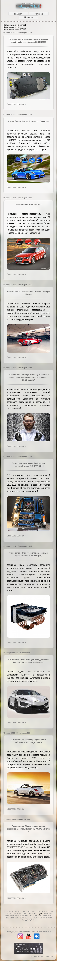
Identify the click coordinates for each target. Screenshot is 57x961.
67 (18, 918)
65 (13, 918)
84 (31, 920)
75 (39, 918)
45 (11, 916)
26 (10, 914)
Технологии (14, 39)
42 (52, 914)
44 (8, 916)
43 (6, 916)
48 (18, 916)
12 (24, 911)
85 (34, 920)
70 (26, 918)
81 (23, 920)
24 (4, 914)
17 (37, 911)
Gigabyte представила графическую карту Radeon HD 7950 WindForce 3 (28, 829)
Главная (18, 14)
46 (13, 916)
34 (30, 914)
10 (19, 911)
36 (35, 914)
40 (47, 914)
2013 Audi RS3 (35, 205)
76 (41, 918)
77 (44, 918)
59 (46, 916)
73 (34, 918)
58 (44, 916)
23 (52, 911)
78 (46, 918)
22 (49, 911)
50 (23, 916)
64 (11, 918)
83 (29, 920)
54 (34, 916)
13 (26, 911)
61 (51, 916)
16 (34, 911)
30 (20, 914)
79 (49, 918)
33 (27, 914)
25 (7, 914)
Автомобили (14, 121)
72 (31, 918)
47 (16, 916)
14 (29, 911)
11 (21, 911)
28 (15, 914)
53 (31, 916)
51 (26, 916)
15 (32, 911)
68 (21, 918)
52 (29, 916)
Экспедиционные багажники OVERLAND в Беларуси (28, 931)
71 (29, 918)
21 (47, 911)
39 (45, 914)
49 (21, 916)
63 (8, 918)
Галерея (39, 14)
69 (23, 918)
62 (6, 918)
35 (32, 914)
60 (49, 916)
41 (50, 914)
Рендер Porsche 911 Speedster (35, 121)
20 (44, 911)
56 (39, 916)
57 (41, 916)
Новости (28, 17)
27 (12, 914)
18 (39, 911)
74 (36, 918)
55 (36, 916)
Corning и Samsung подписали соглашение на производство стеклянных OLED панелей (29, 377)
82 (26, 920)
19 (42, 911)
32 (25, 914)
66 (16, 918)
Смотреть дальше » (16, 104)
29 (17, 914)
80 (51, 918)
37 (37, 914)
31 (22, 914)
